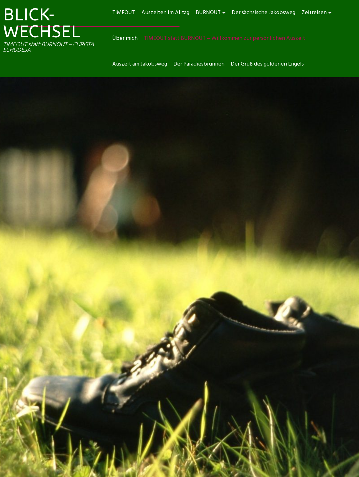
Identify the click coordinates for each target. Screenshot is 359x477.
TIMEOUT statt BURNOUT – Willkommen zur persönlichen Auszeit (224, 38)
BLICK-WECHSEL (41, 22)
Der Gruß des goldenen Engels (267, 64)
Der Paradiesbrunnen (198, 64)
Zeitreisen (314, 12)
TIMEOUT (123, 12)
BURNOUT (208, 12)
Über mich (125, 38)
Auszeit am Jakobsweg (139, 64)
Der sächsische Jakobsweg (263, 12)
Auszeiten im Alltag (165, 12)
